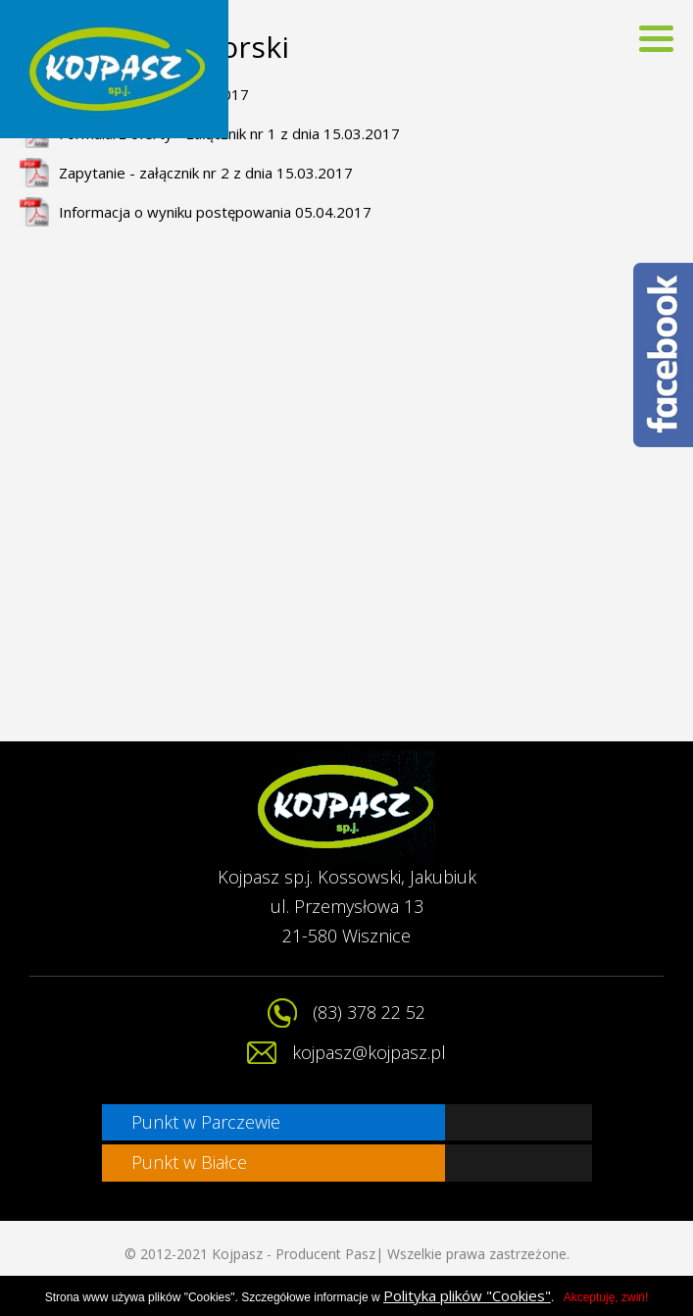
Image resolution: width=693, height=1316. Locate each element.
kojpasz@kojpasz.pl (369, 1052)
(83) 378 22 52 (369, 1012)
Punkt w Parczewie (205, 1122)
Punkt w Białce (189, 1162)
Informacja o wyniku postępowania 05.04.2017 (215, 212)
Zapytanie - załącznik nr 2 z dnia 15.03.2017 (206, 172)
